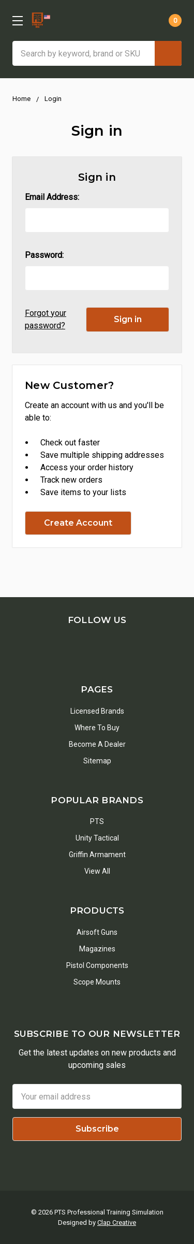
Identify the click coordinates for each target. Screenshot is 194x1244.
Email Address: (52, 197)
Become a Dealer (97, 744)
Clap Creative (116, 1222)
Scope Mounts (97, 982)
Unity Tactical (97, 838)
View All (97, 871)
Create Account (78, 523)
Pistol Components (97, 965)
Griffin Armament (97, 854)
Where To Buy (97, 728)
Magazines (97, 949)
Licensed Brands (97, 711)
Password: (44, 255)
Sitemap (97, 761)
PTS (97, 821)
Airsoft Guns (97, 932)
